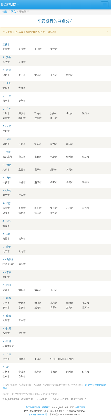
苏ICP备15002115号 (38, 414)
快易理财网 (80, 407)
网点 (13, 11)
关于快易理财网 (33, 407)
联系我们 (46, 407)
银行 (5, 11)
